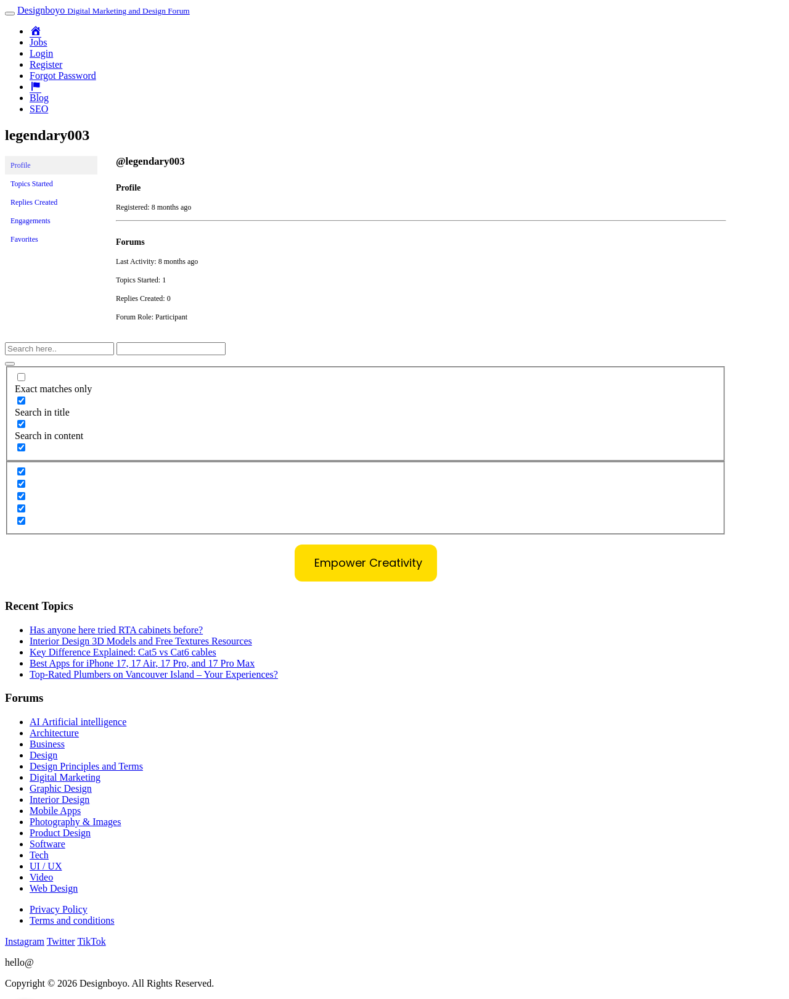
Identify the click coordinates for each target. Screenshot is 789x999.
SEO (39, 109)
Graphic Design (61, 788)
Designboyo (103, 10)
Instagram (24, 941)
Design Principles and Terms (86, 766)
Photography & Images (75, 821)
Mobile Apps (55, 810)
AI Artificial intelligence (78, 722)
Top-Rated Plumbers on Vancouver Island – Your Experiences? (154, 674)
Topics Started (31, 183)
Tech (39, 855)
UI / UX (46, 866)
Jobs (38, 42)
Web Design (54, 888)
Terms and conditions (72, 920)
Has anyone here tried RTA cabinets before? (116, 630)
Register (46, 64)
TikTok (91, 941)
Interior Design (59, 799)
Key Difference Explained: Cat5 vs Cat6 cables (123, 652)
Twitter (61, 941)
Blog (39, 97)
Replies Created (33, 202)
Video (41, 877)
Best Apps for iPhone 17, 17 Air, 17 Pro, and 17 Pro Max (142, 663)
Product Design (60, 833)
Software (47, 844)
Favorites (24, 239)
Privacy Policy (59, 909)
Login (41, 53)
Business (47, 744)
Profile (20, 165)
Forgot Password (63, 75)
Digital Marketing (65, 777)
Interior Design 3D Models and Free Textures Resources (141, 641)
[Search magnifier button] (10, 364)
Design (43, 755)
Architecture (54, 733)
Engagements (30, 220)
